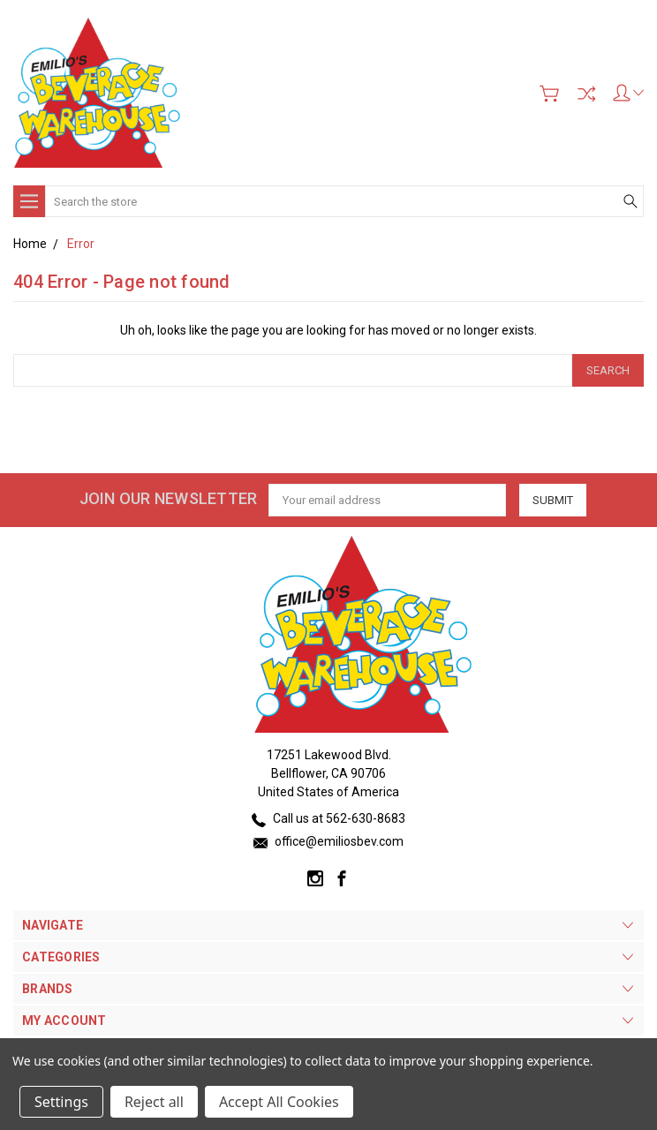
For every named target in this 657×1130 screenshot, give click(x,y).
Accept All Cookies (279, 1101)
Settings (61, 1101)
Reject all (154, 1101)
